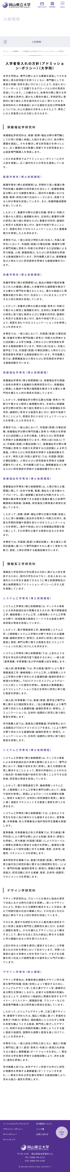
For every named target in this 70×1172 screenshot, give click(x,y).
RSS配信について (44, 1123)
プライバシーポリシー (13, 1128)
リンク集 (40, 1128)
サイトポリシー (10, 1134)
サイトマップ (9, 1139)
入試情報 (15, 51)
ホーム (5, 51)
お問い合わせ (42, 1134)
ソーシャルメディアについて (16, 1123)
